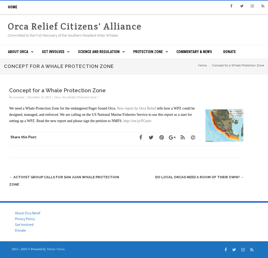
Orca (57, 97)
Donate (229, 52)
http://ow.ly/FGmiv (137, 121)
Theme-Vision (56, 249)
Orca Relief (69, 97)
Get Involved (53, 52)
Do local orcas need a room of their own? (199, 177)
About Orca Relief (27, 213)
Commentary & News (194, 52)
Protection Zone (148, 52)
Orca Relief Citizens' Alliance (75, 26)
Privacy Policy (25, 219)
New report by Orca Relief (136, 108)
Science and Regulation (99, 52)
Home (12, 7)
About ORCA (18, 52)
